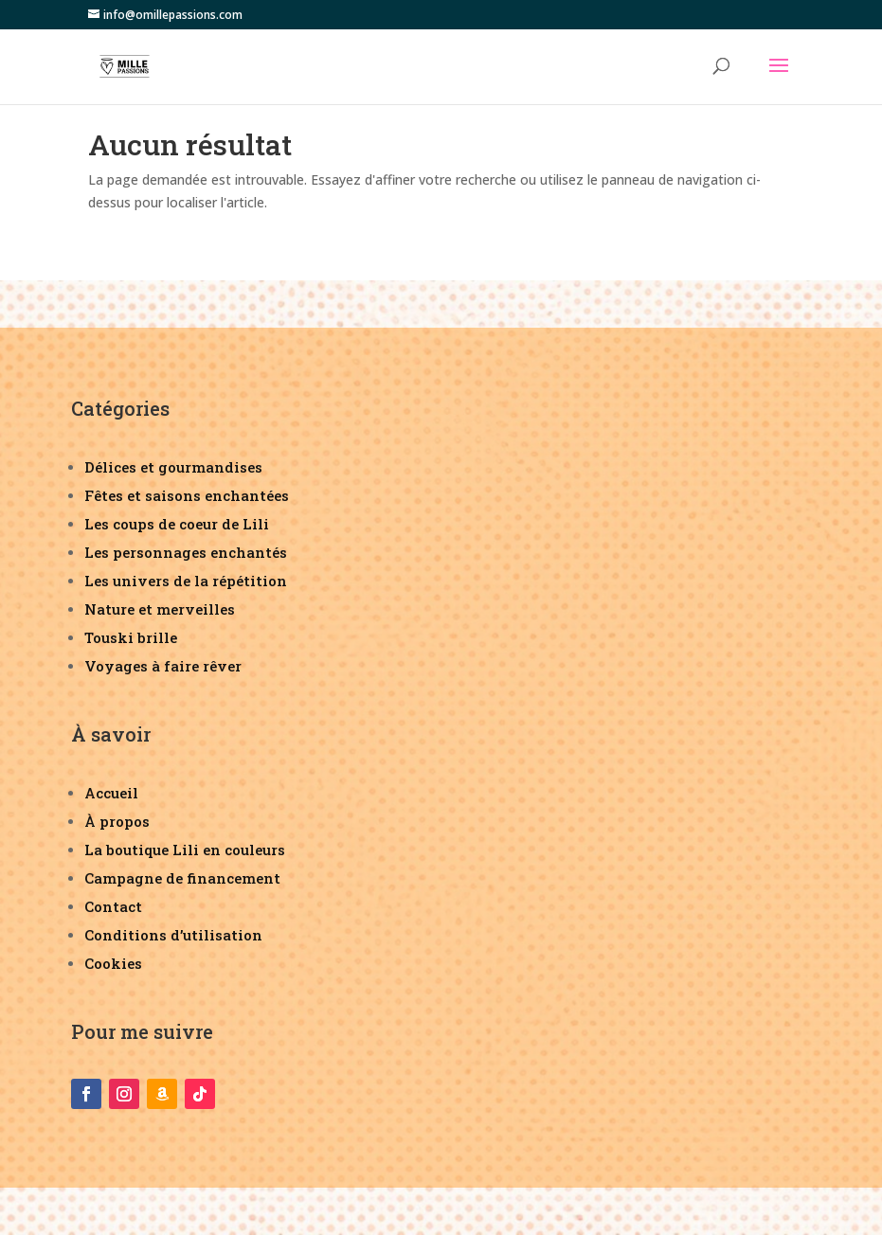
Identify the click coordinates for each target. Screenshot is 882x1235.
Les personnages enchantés (185, 552)
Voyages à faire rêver (163, 665)
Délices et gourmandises (173, 466)
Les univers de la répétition (185, 580)
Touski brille (130, 637)
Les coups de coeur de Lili (176, 523)
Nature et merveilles (159, 609)
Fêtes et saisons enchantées (186, 495)
